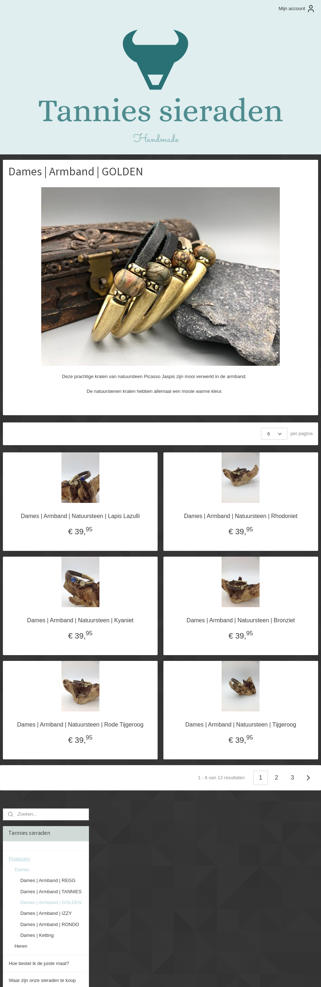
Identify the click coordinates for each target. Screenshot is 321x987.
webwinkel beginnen (178, 973)
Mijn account (297, 8)
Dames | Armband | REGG (48, 232)
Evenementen (23, 366)
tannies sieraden (26, 858)
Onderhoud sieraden (30, 349)
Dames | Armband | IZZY (46, 264)
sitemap (141, 973)
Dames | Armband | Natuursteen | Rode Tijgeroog (149, 746)
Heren (20, 297)
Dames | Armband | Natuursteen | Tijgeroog (264, 746)
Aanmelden (21, 944)
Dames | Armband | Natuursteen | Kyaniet (149, 632)
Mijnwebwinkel (234, 973)
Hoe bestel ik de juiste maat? (39, 314)
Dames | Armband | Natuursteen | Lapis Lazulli (149, 519)
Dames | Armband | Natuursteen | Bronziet (264, 632)
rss (154, 973)
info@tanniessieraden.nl (242, 886)
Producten (19, 210)
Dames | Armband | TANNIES (51, 243)
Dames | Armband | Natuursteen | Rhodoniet (264, 519)
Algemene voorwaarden (33, 383)
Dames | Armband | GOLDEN (50, 253)
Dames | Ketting (37, 286)
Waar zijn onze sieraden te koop (42, 331)
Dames (21, 221)
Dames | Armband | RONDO (49, 275)
